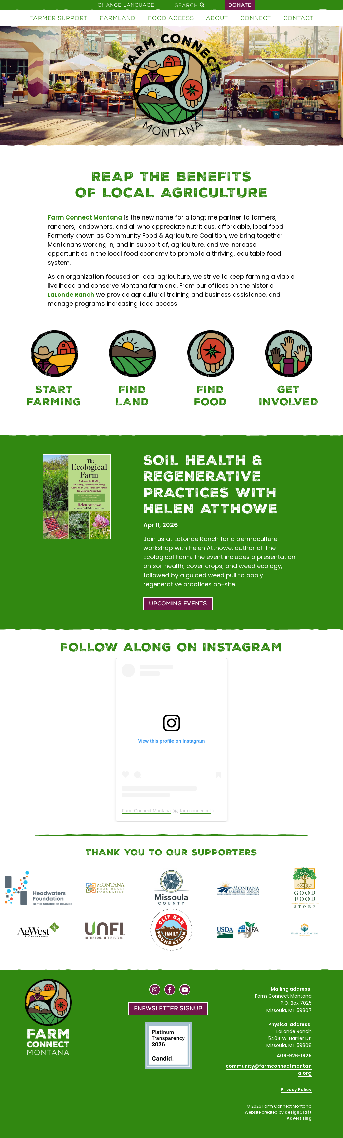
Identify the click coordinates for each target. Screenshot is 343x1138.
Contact (298, 18)
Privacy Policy (296, 1089)
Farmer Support (58, 18)
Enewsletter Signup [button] (168, 1008)
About (217, 18)
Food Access (171, 18)
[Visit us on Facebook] (170, 990)
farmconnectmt (195, 810)
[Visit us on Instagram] (155, 990)
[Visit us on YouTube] (185, 990)
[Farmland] (132, 369)
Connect (255, 18)
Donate (240, 5)
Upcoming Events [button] (178, 603)
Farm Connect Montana (85, 217)
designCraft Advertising (298, 1115)
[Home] (171, 87)
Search (190, 5)
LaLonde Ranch (71, 294)
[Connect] (289, 369)
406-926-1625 (294, 1055)
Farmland (118, 18)
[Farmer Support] (54, 369)
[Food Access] (211, 369)
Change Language (126, 5)
